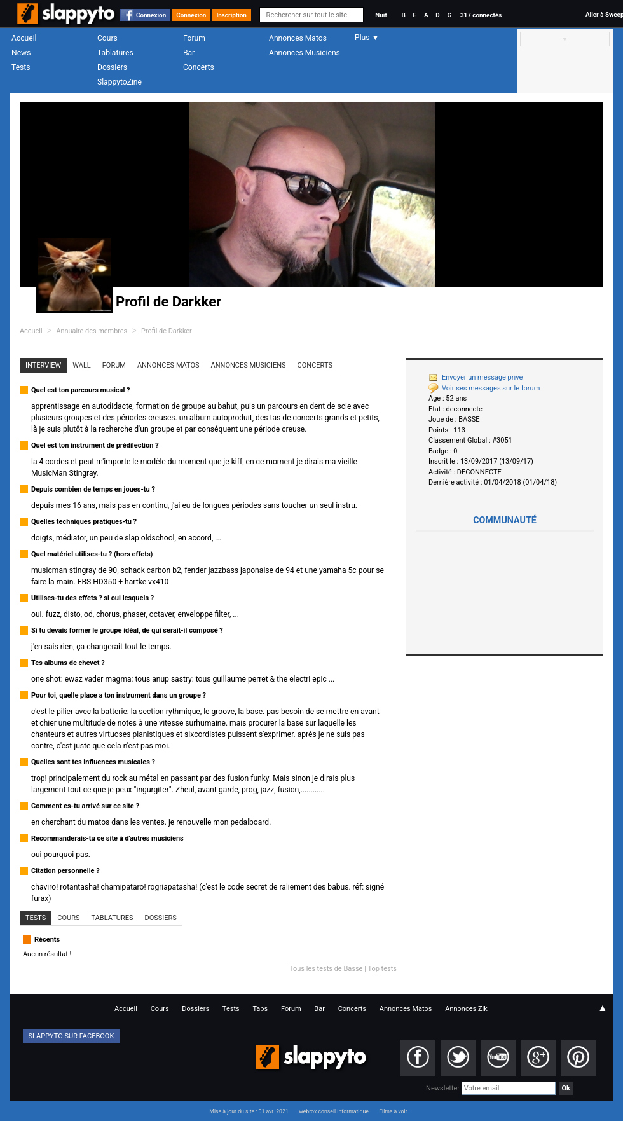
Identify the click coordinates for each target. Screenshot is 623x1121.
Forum (194, 38)
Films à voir (393, 1111)
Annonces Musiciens (304, 52)
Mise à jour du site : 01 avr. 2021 (248, 1111)
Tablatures (115, 52)
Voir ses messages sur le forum (484, 388)
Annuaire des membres (91, 331)
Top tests (382, 969)
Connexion (151, 14)
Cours (107, 38)
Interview (43, 365)
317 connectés (481, 14)
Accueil (24, 38)
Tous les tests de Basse (326, 969)
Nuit (381, 14)
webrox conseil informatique (334, 1111)
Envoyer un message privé (475, 377)
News (21, 52)
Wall (81, 365)
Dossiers (112, 67)
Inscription (231, 14)
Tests (20, 67)
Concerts (198, 67)
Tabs (260, 1009)
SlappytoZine (119, 82)
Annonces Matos (298, 38)
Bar (189, 52)
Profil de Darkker (166, 331)
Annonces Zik (466, 1009)
